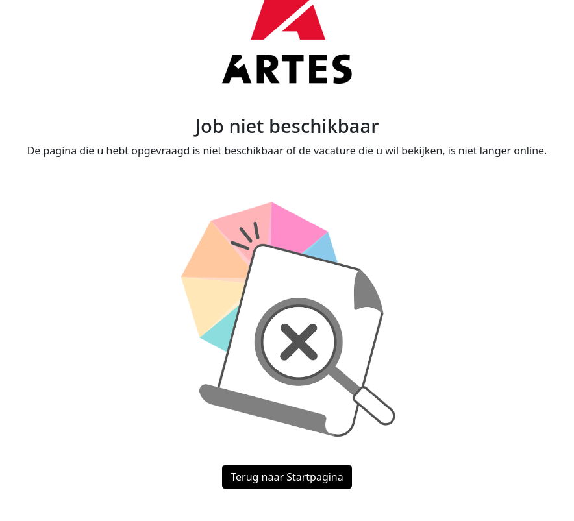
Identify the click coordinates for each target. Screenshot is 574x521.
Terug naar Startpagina (287, 477)
